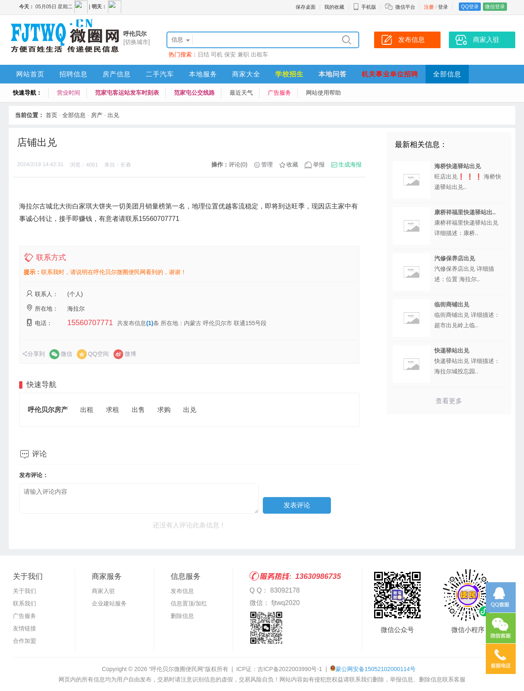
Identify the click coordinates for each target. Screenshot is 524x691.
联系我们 (24, 603)
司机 (217, 54)
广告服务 (279, 92)
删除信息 (182, 616)
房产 (97, 115)
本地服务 (203, 74)
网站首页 (30, 74)
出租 (86, 409)
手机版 (364, 7)
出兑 (113, 115)
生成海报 (350, 164)
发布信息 (182, 591)
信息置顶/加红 (189, 603)
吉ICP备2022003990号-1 (289, 669)
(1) (149, 323)
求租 (112, 409)
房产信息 (117, 74)
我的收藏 (334, 7)
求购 (164, 409)
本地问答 (332, 74)
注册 (429, 7)
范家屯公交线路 (194, 92)
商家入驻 (103, 591)
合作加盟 (24, 640)
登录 (443, 7)
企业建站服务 (109, 603)
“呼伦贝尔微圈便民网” (177, 669)
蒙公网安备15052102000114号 (375, 669)
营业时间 (68, 92)
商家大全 (246, 74)
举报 (319, 164)
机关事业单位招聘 (390, 74)
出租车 (259, 54)
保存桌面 (306, 7)
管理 (267, 164)
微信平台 (405, 7)
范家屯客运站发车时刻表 (127, 92)
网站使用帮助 (323, 92)
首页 (51, 115)
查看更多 (449, 400)
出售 (138, 409)
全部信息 (447, 74)
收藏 (292, 164)
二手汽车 (160, 74)
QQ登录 (470, 7)
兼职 (243, 54)
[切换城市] (136, 42)
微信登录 (495, 7)
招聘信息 (73, 74)
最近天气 (241, 92)
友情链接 (24, 628)
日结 (203, 54)
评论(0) (238, 164)
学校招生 (289, 74)
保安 (230, 54)
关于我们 (24, 591)
